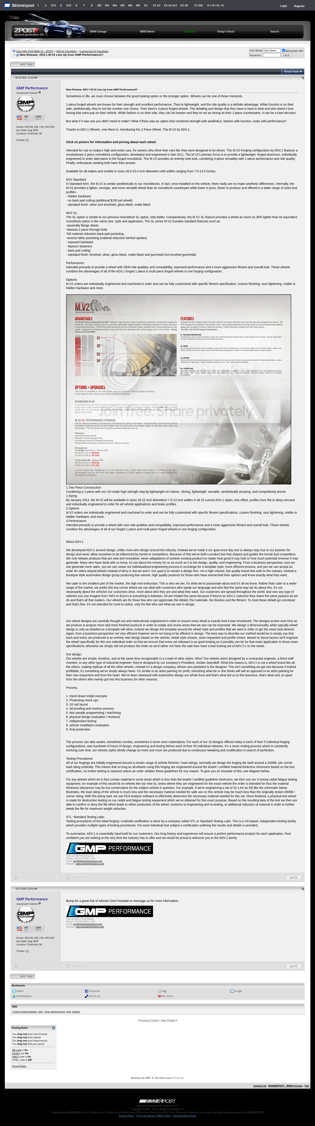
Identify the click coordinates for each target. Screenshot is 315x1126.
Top (306, 1085)
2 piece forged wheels (24, 1011)
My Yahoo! (167, 996)
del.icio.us (94, 996)
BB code (17, 1050)
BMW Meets (147, 31)
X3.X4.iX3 (170, 5)
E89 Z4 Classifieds (66, 51)
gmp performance (55, 1011)
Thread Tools (291, 71)
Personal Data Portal (184, 1115)
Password (254, 55)
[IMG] (15, 1056)
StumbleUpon (24, 996)
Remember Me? (293, 50)
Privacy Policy (126, 1115)
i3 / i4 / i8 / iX (215, 5)
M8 (138, 5)
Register (299, 6)
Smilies (16, 1053)
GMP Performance (32, 88)
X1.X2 (156, 5)
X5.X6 (184, 5)
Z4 (145, 5)
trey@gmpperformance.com (87, 861)
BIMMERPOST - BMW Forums (285, 1085)
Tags (14, 1006)
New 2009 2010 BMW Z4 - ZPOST (34, 51)
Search (274, 31)
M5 (122, 5)
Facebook (94, 991)
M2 (99, 5)
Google (238, 991)
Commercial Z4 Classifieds (94, 51)
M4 (115, 5)
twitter (20, 991)
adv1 (41, 1011)
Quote (293, 877)
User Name (255, 50)
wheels (76, 1011)
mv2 (68, 1011)
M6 (130, 5)
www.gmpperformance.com (90, 863)
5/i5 (68, 5)
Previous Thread (149, 1020)
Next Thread (168, 1020)
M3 (107, 5)
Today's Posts (226, 31)
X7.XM (198, 5)
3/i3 (53, 5)
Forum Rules (19, 1066)
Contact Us (259, 1085)
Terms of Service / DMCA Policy (153, 1115)
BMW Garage (98, 31)
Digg (164, 991)
